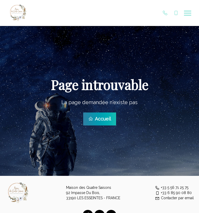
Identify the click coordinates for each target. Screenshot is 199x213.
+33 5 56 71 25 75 (171, 187)
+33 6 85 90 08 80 (173, 192)
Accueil (99, 118)
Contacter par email (174, 197)
